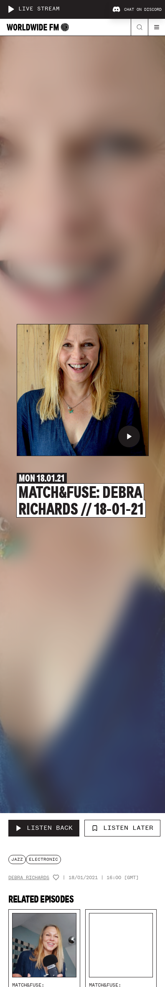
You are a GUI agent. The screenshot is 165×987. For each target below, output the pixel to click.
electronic (43, 859)
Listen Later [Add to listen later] (122, 827)
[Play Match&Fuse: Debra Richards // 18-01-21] (129, 436)
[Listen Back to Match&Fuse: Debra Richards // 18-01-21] (43, 828)
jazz (17, 859)
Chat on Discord (137, 9)
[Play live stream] (11, 9)
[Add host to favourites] (56, 877)
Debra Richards (28, 877)
